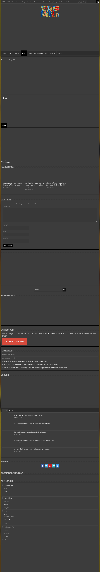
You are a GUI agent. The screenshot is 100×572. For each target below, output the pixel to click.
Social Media (38, 53)
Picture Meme (10, 517)
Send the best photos (52, 333)
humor (6, 504)
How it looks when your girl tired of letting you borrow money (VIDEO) (37, 364)
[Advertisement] (50, 34)
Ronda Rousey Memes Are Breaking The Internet (12, 184)
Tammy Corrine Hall (8, 364)
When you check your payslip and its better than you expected (32, 449)
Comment (6, 206)
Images (6, 508)
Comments (20, 411)
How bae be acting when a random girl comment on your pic (34, 185)
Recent (5, 411)
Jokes (30, 53)
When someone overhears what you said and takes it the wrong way (34, 440)
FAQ (46, 53)
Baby (5, 488)
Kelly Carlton (5, 361)
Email (5, 231)
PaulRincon (5, 368)
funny (5, 495)
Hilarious (6, 501)
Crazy (5, 491)
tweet (9, 125)
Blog (23, 2)
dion (3, 355)
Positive (6, 533)
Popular (11, 411)
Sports (6, 537)
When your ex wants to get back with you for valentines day (29, 361)
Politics (6, 530)
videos (6, 540)
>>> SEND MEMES (14, 341)
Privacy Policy (53, 2)
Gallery (10, 60)
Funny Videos (8, 498)
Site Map (61, 2)
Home (18, 2)
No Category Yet (9, 527)
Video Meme (9, 520)
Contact (68, 2)
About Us (29, 2)
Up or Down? (11, 355)
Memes (17, 53)
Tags (27, 411)
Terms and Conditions (40, 2)
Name (5, 225)
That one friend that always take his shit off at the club (56, 184)
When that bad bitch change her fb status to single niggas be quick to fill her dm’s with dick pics (39, 368)
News (5, 524)
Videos (10, 53)
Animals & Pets (8, 485)
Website (5, 238)
